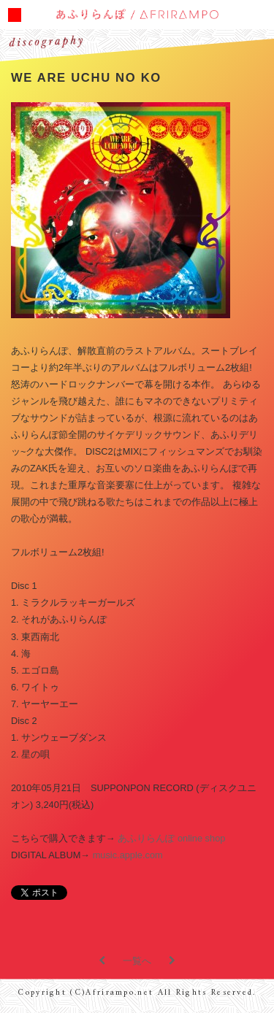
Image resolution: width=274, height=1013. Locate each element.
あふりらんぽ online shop (171, 838)
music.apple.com (128, 855)
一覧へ (137, 960)
